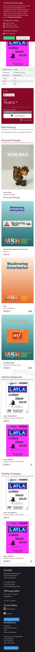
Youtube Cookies (10, 33)
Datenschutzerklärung (14, 17)
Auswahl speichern (23, 38)
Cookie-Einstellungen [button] (11, 648)
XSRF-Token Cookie (11, 25)
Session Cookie (9, 23)
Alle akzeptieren (9, 38)
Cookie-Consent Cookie (12, 27)
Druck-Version (10, 112)
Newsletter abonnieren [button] (11, 619)
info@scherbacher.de (14, 586)
